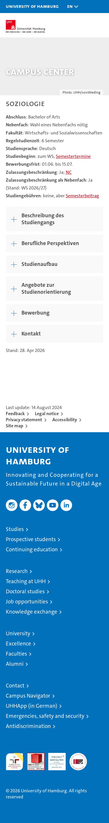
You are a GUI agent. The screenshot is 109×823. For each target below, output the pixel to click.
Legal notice (47, 413)
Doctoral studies (25, 591)
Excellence (18, 643)
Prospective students (31, 539)
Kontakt (31, 333)
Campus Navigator (28, 695)
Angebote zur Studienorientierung (46, 288)
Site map (14, 426)
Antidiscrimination (28, 726)
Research (17, 571)
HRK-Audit (53, 759)
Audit (32, 756)
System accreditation (78, 759)
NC (69, 172)
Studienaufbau (40, 264)
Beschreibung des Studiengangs (43, 219)
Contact (15, 685)
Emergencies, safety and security (45, 716)
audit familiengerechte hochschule (14, 761)
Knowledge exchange (31, 611)
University (18, 633)
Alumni (15, 663)
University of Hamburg (32, 6)
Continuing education (32, 549)
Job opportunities (27, 601)
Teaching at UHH (26, 581)
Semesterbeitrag (82, 196)
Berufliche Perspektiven (50, 243)
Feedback (15, 413)
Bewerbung (35, 312)
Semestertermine (73, 156)
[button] (71, 6)
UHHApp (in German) (31, 705)
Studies (15, 529)
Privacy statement (24, 420)
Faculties (16, 653)
